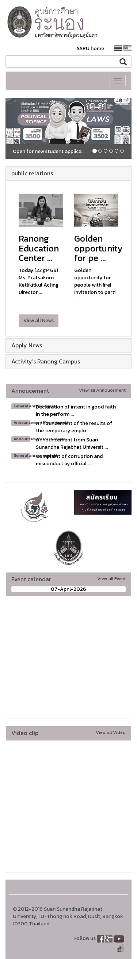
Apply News (26, 345)
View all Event (111, 578)
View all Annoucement (102, 390)
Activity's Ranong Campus (45, 361)
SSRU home (90, 48)
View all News (38, 320)
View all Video (111, 732)
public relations (32, 173)
